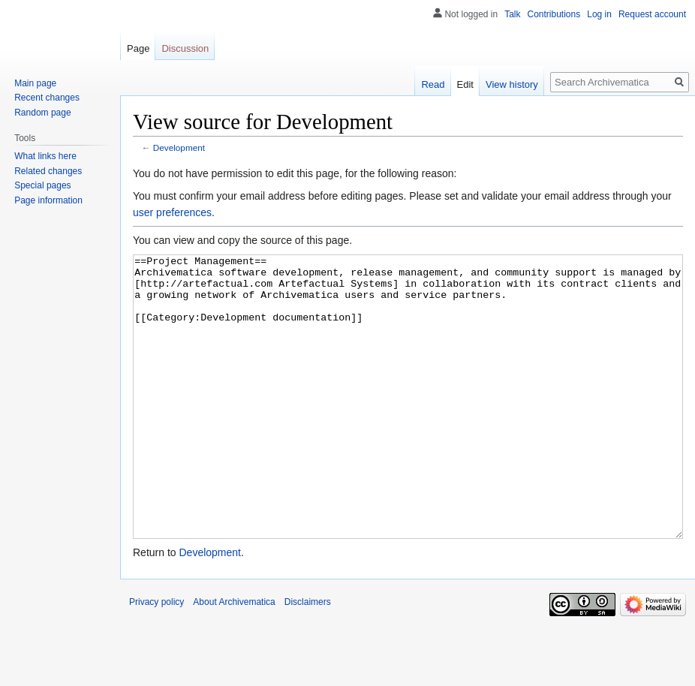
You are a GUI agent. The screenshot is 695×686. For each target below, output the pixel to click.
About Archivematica (234, 658)
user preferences (172, 212)
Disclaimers (307, 658)
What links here (45, 156)
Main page (35, 83)
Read (432, 84)
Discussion (185, 48)
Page (138, 48)
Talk (512, 14)
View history (512, 84)
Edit (465, 84)
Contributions (554, 14)
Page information (48, 200)
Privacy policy (156, 658)
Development (179, 147)
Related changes (48, 171)
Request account (652, 14)
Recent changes (47, 97)
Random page (42, 112)
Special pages (42, 185)
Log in (599, 14)
